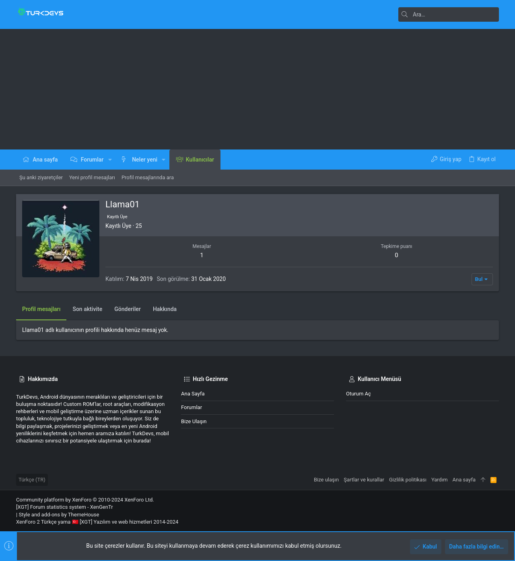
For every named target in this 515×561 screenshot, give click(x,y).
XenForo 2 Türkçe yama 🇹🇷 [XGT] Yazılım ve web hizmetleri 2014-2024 (97, 522)
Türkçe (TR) (32, 480)
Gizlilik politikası (407, 480)
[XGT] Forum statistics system (64, 507)
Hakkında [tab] (165, 309)
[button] (109, 159)
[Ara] (448, 14)
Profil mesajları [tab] (41, 309)
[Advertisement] (257, 89)
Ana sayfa (192, 394)
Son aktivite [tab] (87, 309)
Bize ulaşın (194, 421)
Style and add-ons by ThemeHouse (59, 515)
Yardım (439, 480)
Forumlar (191, 407)
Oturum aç (358, 394)
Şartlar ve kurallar (364, 480)
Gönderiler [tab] (127, 309)
